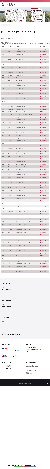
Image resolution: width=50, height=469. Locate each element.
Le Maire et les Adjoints (7, 283)
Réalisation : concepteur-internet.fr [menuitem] (25, 383)
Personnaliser (33, 466)
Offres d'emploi (5, 317)
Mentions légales (25, 381)
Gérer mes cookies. (43, 381)
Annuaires (29, 353)
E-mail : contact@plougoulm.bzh (9, 370)
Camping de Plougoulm (31, 347)
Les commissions (5, 295)
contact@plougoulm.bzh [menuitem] (17, 1)
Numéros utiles (5, 311)
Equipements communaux (7, 328)
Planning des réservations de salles (34, 349)
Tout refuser (25, 466)
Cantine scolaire (30, 351)
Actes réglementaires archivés (8, 323)
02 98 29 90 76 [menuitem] (6, 1)
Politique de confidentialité (34, 381)
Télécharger (43, 49)
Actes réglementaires (6, 300)
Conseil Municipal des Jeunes (8, 289)
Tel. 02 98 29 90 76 (7, 368)
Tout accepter (18, 466)
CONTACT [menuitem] (46, 1)
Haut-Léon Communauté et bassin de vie (11, 334)
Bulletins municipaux (6, 306)
